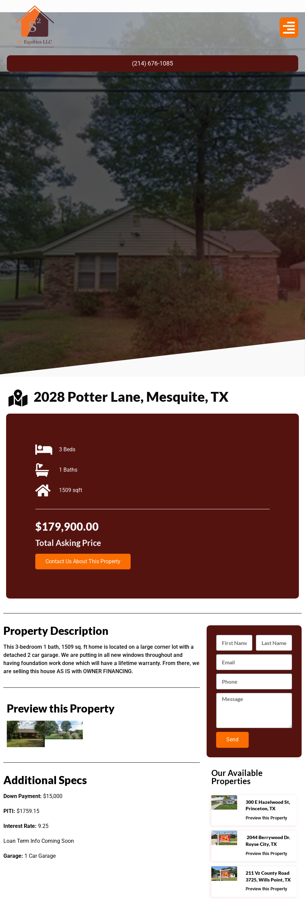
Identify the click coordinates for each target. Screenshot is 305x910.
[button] (289, 27)
